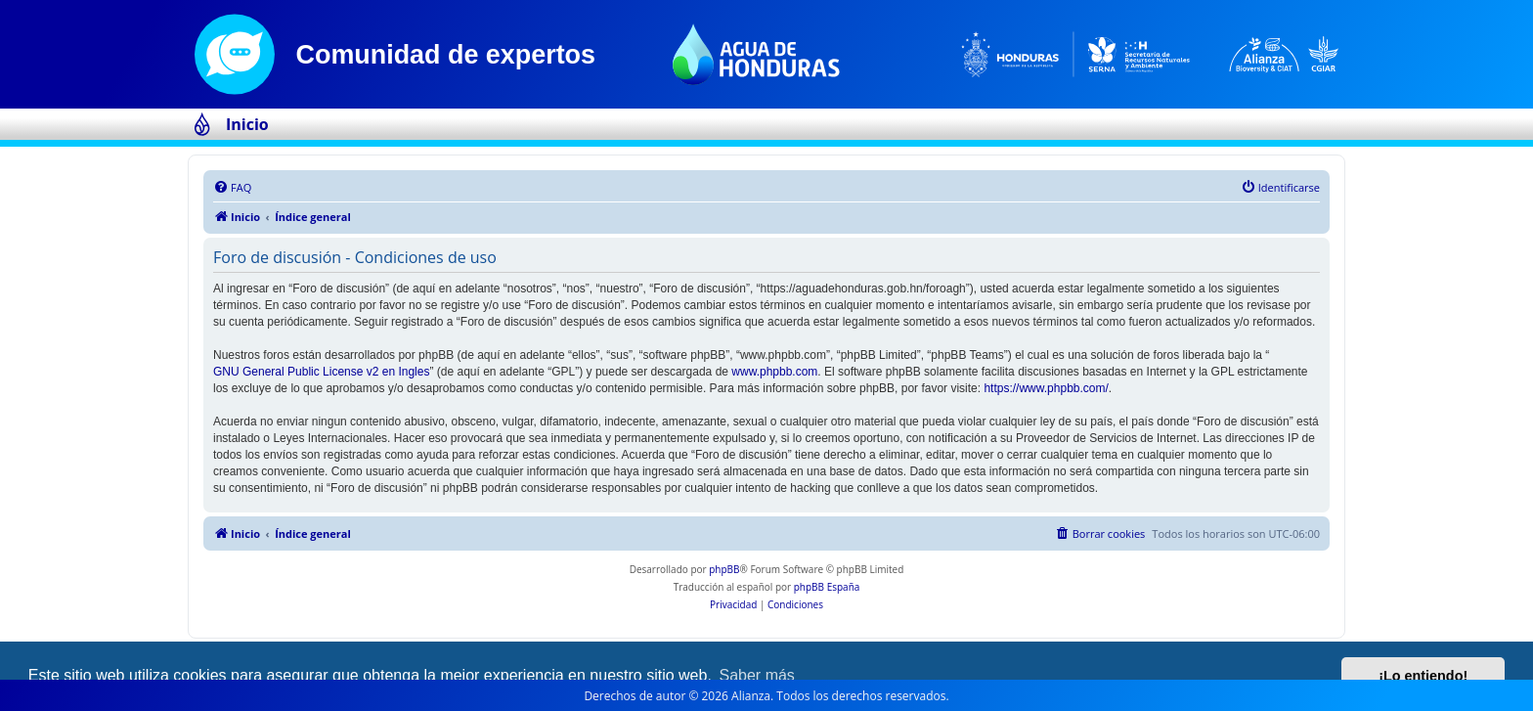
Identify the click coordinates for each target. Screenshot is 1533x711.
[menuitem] (232, 188)
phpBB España (827, 587)
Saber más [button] (757, 675)
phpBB (724, 569)
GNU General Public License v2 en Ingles (321, 371)
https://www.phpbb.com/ (1046, 388)
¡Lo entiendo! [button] (1423, 676)
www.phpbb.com (774, 371)
